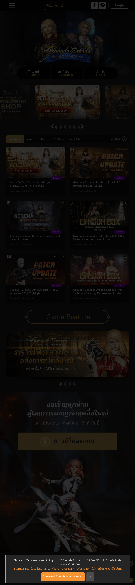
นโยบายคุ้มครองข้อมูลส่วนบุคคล (30, 569)
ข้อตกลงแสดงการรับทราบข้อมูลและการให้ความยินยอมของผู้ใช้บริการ (87, 569)
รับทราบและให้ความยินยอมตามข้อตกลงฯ (62, 577)
